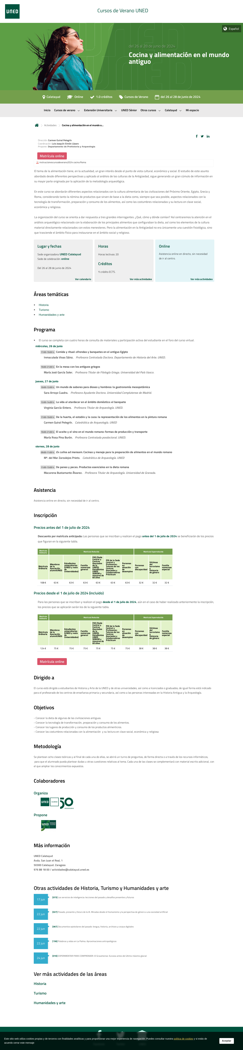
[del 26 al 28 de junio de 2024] (178, 98)
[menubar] (121, 110)
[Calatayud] (51, 98)
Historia (44, 305)
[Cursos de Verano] (134, 98)
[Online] (75, 98)
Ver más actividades (141, 279)
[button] (196, 136)
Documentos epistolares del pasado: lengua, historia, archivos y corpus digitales (93, 926)
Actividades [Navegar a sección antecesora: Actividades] (50, 125)
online (65, 258)
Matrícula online (52, 156)
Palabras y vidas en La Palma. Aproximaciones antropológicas (84, 941)
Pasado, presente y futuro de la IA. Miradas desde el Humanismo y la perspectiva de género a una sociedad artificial (110, 912)
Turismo (44, 309)
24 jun (41, 958)
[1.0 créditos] (101, 98)
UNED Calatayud (70, 254)
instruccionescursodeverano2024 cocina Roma (62, 162)
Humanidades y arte (51, 314)
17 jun (41, 899)
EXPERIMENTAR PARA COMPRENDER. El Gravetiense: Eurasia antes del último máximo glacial (99, 955)
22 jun (41, 914)
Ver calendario (83, 279)
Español (234, 28)
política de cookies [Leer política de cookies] (183, 1039)
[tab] (121, 11)
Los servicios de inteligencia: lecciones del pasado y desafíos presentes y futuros (93, 897)
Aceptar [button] (226, 1041)
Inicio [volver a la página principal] (36, 125)
